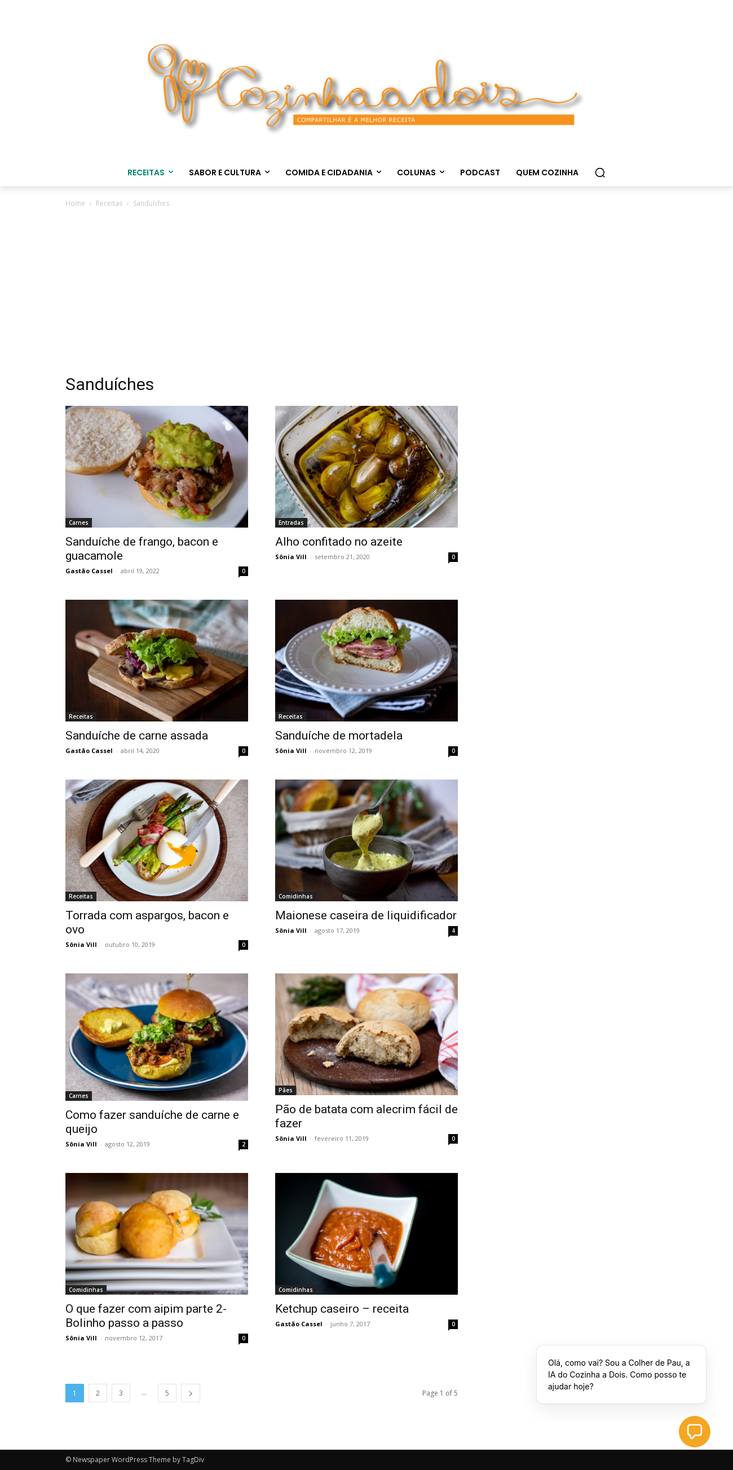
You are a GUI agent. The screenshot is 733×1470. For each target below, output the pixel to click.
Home (75, 203)
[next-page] (190, 1393)
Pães (286, 1090)
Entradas (291, 522)
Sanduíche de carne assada (136, 735)
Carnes (79, 522)
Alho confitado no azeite (339, 541)
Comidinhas (296, 896)
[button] (599, 172)
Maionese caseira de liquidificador (366, 915)
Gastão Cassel (89, 570)
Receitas (109, 203)
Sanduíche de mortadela (339, 735)
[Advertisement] (366, 294)
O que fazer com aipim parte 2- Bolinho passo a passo (146, 1316)
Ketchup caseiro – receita (342, 1309)
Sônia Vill (291, 556)
